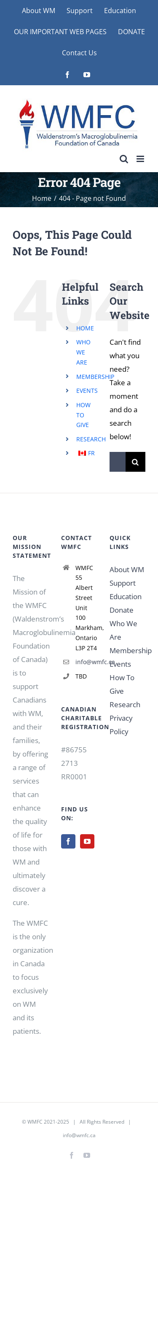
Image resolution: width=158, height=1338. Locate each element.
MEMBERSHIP (95, 377)
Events (120, 664)
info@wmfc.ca (86, 662)
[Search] (135, 462)
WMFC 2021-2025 (48, 1121)
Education (126, 596)
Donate (122, 610)
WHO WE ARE (83, 352)
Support (123, 583)
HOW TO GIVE (83, 415)
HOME (85, 328)
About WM (127, 569)
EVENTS (87, 391)
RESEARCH (91, 439)
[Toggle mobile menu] (141, 158)
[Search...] (118, 462)
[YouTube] (87, 841)
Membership (131, 650)
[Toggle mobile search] (124, 158)
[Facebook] (68, 841)
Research (125, 704)
